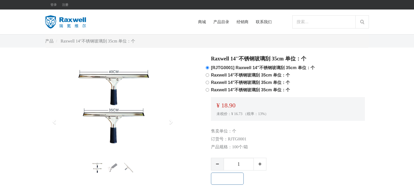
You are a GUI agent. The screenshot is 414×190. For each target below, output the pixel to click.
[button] (55, 119)
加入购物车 (227, 178)
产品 (49, 41)
